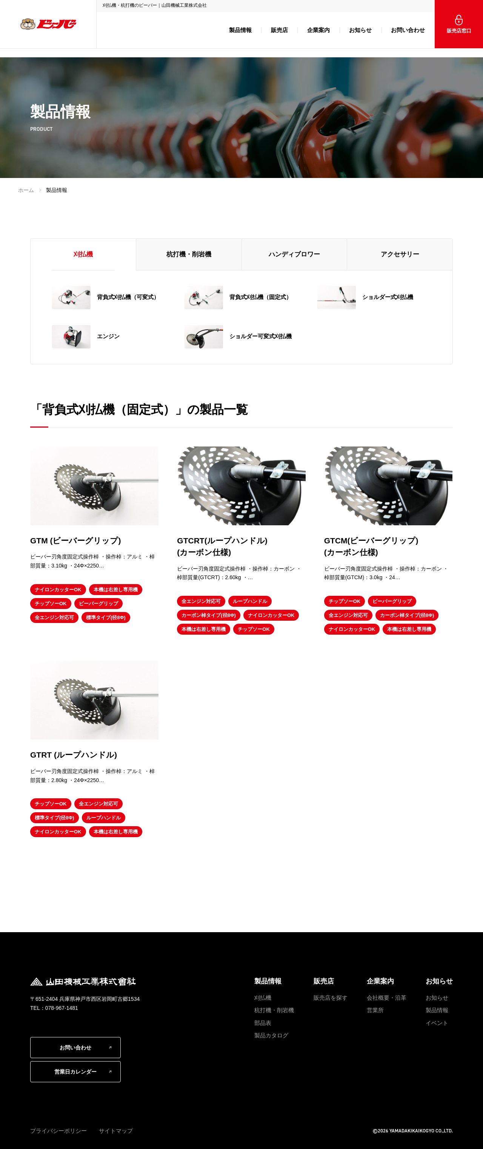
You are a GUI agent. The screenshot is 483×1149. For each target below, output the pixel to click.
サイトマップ (116, 1131)
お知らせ (360, 30)
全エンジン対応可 (54, 617)
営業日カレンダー (75, 1072)
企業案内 (318, 30)
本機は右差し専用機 (116, 589)
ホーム (26, 190)
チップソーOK (51, 603)
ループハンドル (250, 601)
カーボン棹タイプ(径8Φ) (209, 615)
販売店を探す (331, 997)
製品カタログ (271, 1035)
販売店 (279, 30)
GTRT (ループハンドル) (73, 754)
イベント (437, 1023)
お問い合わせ (408, 30)
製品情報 (240, 30)
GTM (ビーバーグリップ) (75, 540)
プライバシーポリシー (58, 1131)
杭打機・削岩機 (274, 1010)
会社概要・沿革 (386, 997)
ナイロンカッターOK (58, 589)
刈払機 (262, 997)
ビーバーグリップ (98, 603)
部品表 (262, 1023)
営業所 (375, 1010)
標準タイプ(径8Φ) (106, 617)
